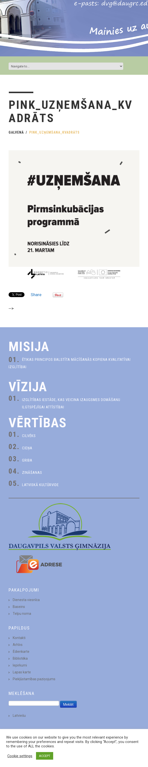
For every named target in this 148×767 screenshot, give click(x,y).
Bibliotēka (20, 658)
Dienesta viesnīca (26, 600)
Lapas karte (22, 672)
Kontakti (19, 638)
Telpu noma (22, 614)
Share (36, 294)
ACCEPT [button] (44, 756)
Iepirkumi (20, 665)
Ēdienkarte (21, 652)
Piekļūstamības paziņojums (34, 679)
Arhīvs (18, 645)
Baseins (19, 607)
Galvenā (16, 132)
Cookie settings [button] (19, 756)
